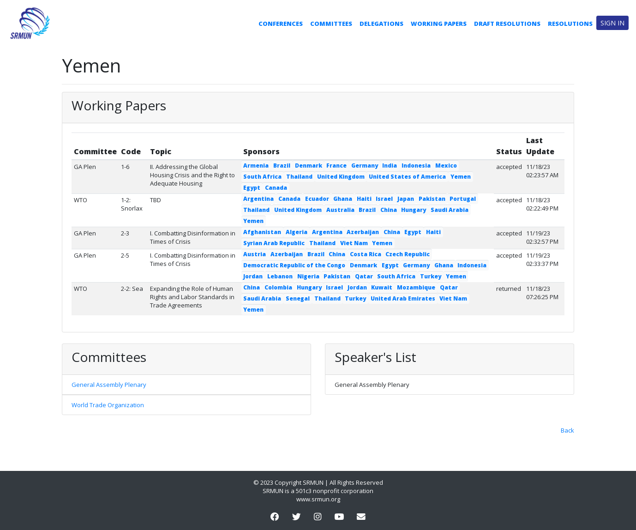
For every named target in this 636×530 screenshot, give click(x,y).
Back (567, 430)
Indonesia (416, 165)
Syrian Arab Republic (274, 243)
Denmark (308, 165)
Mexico (446, 165)
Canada (276, 188)
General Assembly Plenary (109, 384)
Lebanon (280, 276)
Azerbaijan (363, 232)
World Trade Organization (108, 405)
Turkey (430, 276)
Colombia (278, 287)
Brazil (281, 165)
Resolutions (570, 23)
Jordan (253, 276)
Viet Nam (354, 243)
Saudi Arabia (449, 210)
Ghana (342, 199)
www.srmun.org (318, 499)
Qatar (364, 276)
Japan (405, 199)
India (389, 165)
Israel (384, 199)
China (388, 210)
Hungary (413, 210)
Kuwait (381, 287)
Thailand (299, 177)
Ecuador (317, 199)
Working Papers (439, 23)
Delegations (381, 23)
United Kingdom (341, 177)
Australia (340, 210)
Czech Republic (407, 254)
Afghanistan (262, 232)
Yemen (460, 177)
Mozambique (416, 287)
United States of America (407, 177)
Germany (364, 165)
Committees (331, 23)
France (336, 165)
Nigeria (308, 276)
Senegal (298, 298)
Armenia (256, 165)
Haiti (364, 199)
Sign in (612, 22)
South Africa (262, 177)
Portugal (463, 199)
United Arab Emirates (403, 298)
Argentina (258, 199)
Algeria (296, 232)
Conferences (280, 23)
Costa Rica (365, 254)
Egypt (251, 188)
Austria (254, 254)
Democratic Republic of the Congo (294, 265)
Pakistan (432, 199)
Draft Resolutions (507, 23)
